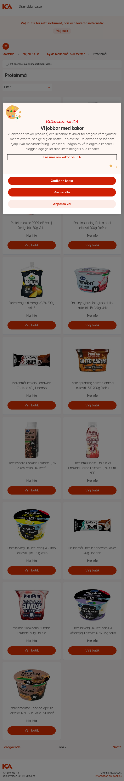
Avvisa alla (62, 192)
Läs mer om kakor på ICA (62, 157)
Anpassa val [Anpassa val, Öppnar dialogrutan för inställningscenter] (62, 204)
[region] (62, 158)
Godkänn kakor (62, 181)
